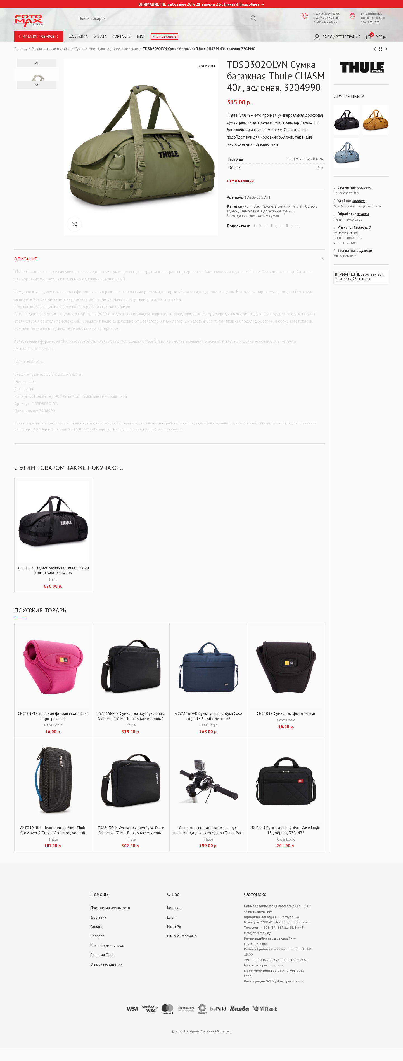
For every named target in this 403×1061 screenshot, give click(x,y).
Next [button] (36, 85)
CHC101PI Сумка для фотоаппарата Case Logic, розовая (53, 716)
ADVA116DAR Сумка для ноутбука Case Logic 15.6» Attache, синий (208, 716)
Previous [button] (36, 63)
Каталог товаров (39, 36)
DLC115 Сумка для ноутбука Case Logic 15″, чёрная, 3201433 (286, 830)
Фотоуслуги (164, 36)
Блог (141, 36)
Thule (254, 206)
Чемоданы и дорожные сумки (113, 48)
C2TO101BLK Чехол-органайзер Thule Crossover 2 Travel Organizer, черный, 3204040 (53, 832)
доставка (365, 187)
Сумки (79, 48)
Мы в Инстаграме (182, 935)
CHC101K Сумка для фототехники (286, 713)
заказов (363, 214)
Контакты (121, 36)
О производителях (106, 964)
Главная (20, 48)
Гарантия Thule (103, 954)
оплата (358, 200)
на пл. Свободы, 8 (357, 227)
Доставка (78, 36)
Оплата (100, 36)
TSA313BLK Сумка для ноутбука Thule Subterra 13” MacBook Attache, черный (131, 830)
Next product (386, 49)
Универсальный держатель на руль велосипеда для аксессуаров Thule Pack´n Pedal (208, 832)
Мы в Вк (174, 926)
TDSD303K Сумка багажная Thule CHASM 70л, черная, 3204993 (53, 570)
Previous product (374, 49)
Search (253, 18)
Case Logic (53, 724)
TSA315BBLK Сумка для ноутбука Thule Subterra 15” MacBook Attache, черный (130, 716)
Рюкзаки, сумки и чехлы (51, 48)
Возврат (97, 935)
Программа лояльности (110, 907)
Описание (25, 259)
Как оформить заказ (107, 945)
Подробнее (249, 4)
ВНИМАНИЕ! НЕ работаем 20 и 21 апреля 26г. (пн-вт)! (359, 276)
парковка (364, 250)
